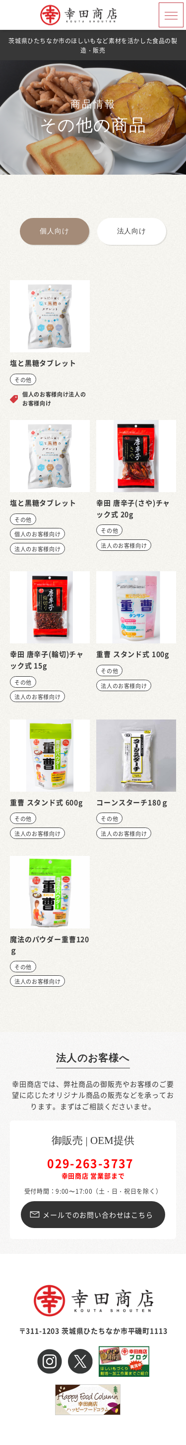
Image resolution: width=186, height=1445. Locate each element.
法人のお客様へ (92, 1057)
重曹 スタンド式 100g (132, 654)
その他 (23, 380)
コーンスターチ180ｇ (132, 802)
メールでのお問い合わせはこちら (98, 1215)
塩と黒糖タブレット (43, 363)
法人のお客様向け (37, 549)
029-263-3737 (90, 1163)
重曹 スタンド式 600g (46, 802)
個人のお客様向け (37, 534)
